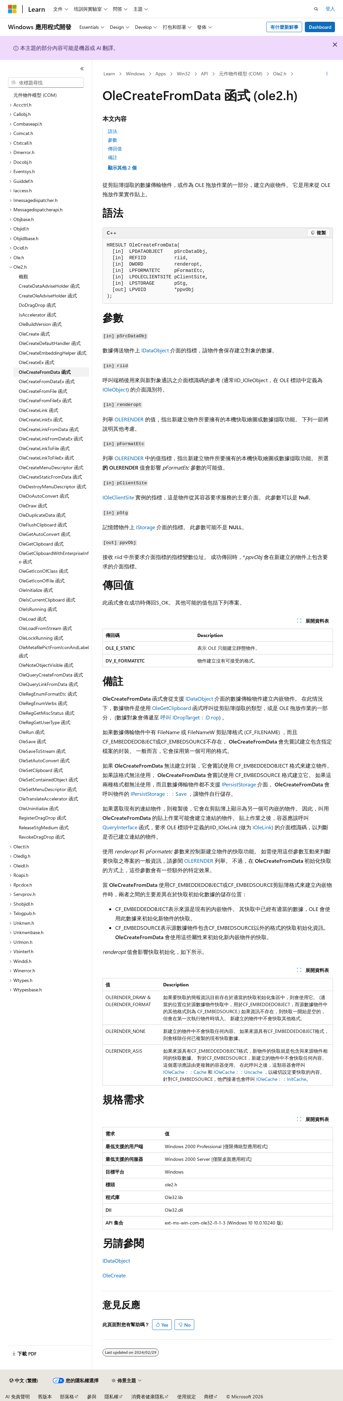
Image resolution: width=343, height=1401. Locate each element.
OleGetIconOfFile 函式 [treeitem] (42, 580)
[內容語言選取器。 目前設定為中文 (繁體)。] (23, 1380)
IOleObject (114, 389)
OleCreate (114, 1275)
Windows (135, 73)
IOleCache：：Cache (184, 1072)
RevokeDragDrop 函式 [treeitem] (42, 837)
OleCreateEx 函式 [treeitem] (36, 362)
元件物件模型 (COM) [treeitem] (35, 95)
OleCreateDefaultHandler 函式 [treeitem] (50, 343)
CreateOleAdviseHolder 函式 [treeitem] (48, 295)
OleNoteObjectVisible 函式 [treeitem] (46, 665)
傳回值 (115, 148)
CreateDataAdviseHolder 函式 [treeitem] (49, 286)
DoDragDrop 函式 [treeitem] (37, 305)
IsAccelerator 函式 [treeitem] (37, 314)
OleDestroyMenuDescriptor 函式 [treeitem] (52, 486)
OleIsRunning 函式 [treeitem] (38, 609)
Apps (160, 73)
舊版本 (45, 1396)
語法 (112, 131)
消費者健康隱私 (147, 1396)
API (204, 73)
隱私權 (112, 1396)
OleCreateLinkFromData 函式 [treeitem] (49, 429)
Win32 (183, 73)
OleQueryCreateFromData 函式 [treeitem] (51, 675)
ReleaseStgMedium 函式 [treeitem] (44, 827)
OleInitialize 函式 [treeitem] (36, 590)
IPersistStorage (239, 784)
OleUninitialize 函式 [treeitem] (39, 808)
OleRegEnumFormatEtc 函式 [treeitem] (48, 694)
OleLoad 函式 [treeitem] (33, 619)
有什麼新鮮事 (284, 27)
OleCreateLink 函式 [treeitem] (38, 410)
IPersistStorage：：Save (159, 793)
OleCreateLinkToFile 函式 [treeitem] (44, 448)
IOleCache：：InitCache (281, 1079)
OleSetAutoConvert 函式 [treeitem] (44, 760)
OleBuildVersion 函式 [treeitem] (40, 324)
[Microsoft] (12, 9)
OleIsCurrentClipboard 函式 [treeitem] (47, 600)
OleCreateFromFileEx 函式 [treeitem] (45, 400)
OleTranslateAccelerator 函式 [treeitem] (48, 798)
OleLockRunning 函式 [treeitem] (41, 638)
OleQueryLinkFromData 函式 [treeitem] (48, 684)
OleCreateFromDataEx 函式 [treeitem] (47, 381)
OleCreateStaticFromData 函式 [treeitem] (50, 477)
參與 (91, 1396)
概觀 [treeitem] (23, 276)
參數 (112, 140)
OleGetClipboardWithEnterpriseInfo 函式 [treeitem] (53, 557)
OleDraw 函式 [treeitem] (33, 505)
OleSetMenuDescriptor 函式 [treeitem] (48, 789)
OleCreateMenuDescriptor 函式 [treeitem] (51, 467)
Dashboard (320, 27)
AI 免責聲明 (17, 1396)
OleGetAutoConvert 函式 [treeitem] (44, 534)
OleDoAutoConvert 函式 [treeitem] (44, 496)
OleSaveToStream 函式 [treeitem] (42, 751)
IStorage (145, 527)
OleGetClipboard (171, 707)
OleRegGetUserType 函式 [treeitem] (44, 722)
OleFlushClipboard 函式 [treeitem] (43, 524)
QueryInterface (119, 827)
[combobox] (46, 82)
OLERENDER (129, 419)
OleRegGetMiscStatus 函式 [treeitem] (46, 713)
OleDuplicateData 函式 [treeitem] (42, 515)
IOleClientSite (118, 497)
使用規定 (186, 1396)
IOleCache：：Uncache (238, 1072)
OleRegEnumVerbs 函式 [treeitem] (43, 703)
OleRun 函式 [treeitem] (32, 732)
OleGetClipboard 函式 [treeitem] (41, 544)
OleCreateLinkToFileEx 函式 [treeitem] (46, 457)
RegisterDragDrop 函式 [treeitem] (42, 818)
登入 (330, 8)
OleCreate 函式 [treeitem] (34, 334)
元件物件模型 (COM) (240, 73)
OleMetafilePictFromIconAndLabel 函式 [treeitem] (54, 651)
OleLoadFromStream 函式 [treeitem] (45, 628)
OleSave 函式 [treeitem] (32, 741)
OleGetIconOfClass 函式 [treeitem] (43, 571)
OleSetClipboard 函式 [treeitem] (41, 770)
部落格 (67, 1396)
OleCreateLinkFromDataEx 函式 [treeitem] (51, 438)
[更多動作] (327, 74)
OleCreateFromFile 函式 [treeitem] (43, 391)
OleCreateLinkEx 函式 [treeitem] (41, 419)
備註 (112, 157)
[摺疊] (82, 69)
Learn (109, 73)
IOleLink (262, 827)
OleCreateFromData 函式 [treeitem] (45, 372)
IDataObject (155, 350)
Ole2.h (279, 73)
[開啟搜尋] (316, 9)
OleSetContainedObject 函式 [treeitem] (48, 779)
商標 (208, 1396)
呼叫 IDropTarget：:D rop (189, 717)
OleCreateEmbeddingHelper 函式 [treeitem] (52, 353)
